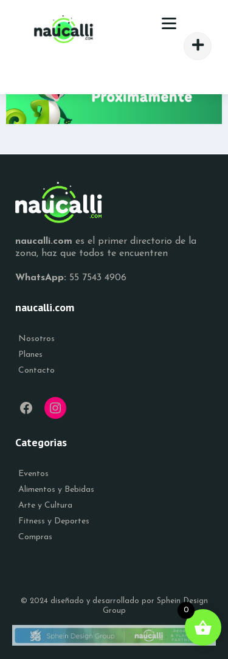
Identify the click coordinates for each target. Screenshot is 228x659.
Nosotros (36, 338)
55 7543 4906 (97, 278)
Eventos (33, 473)
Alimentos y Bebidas (56, 489)
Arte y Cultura (45, 505)
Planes (30, 354)
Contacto (36, 370)
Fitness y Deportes (53, 521)
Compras (35, 537)
